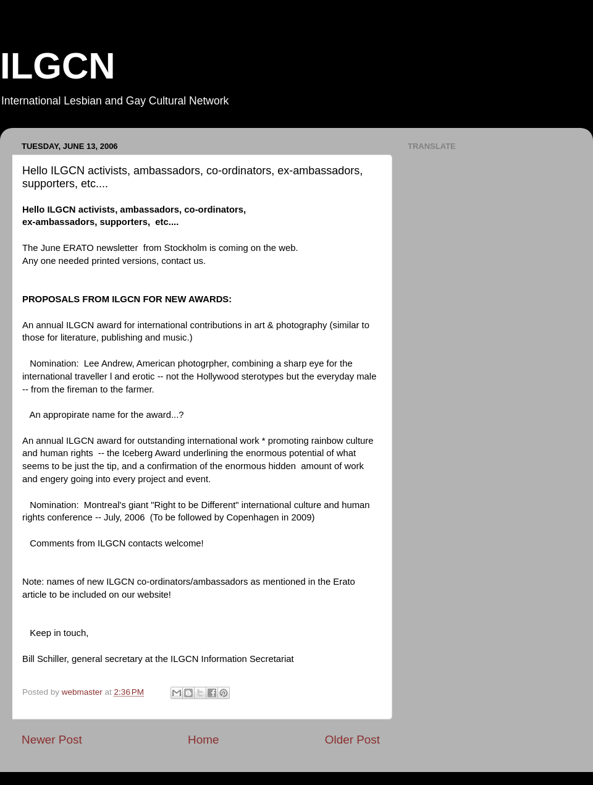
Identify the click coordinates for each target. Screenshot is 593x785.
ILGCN (58, 66)
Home (203, 739)
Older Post (352, 739)
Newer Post (52, 739)
